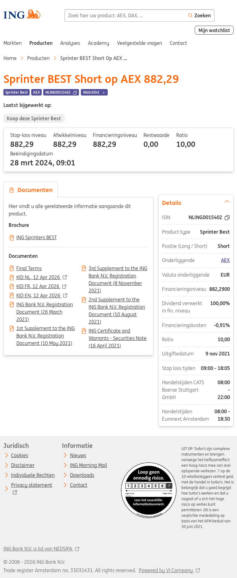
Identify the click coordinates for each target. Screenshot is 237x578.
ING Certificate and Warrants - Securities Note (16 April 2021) (118, 331)
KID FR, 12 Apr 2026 (38, 286)
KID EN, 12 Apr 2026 (38, 296)
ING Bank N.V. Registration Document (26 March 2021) (44, 305)
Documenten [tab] (30, 189)
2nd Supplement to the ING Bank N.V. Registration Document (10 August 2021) (117, 300)
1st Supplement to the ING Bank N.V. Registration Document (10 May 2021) (45, 329)
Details (196, 202)
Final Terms (29, 268)
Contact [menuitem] (178, 43)
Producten (38, 58)
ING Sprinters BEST (36, 237)
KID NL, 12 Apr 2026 (38, 277)
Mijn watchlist (214, 30)
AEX (225, 260)
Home (10, 58)
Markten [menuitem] (12, 43)
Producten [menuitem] (40, 43)
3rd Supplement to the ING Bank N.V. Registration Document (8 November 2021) (118, 269)
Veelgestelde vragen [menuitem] (139, 43)
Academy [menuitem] (98, 43)
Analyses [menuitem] (70, 43)
